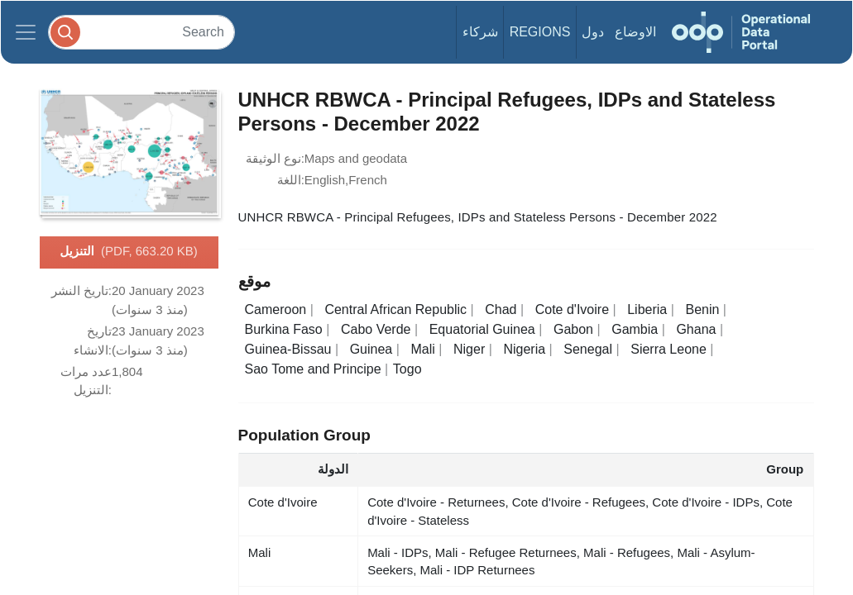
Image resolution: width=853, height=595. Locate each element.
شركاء (480, 32)
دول (593, 32)
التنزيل (129, 252)
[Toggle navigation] (25, 32)
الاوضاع (635, 32)
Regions (540, 32)
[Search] (141, 32)
